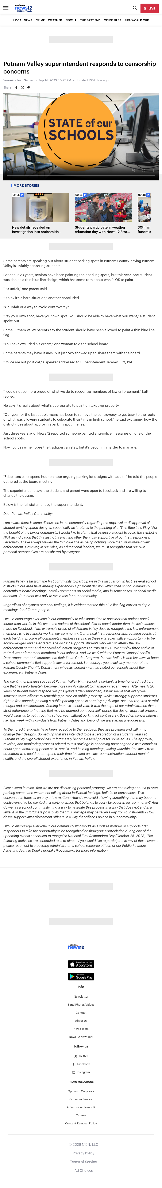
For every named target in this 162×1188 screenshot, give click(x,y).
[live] (149, 8)
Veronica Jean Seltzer (18, 80)
